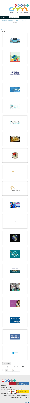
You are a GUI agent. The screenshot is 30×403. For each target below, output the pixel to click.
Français (17, 3)
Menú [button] (3, 17)
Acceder (26, 402)
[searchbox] (14, 17)
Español (3, 3)
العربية (13, 3)
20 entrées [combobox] (7, 364)
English (9, 3)
